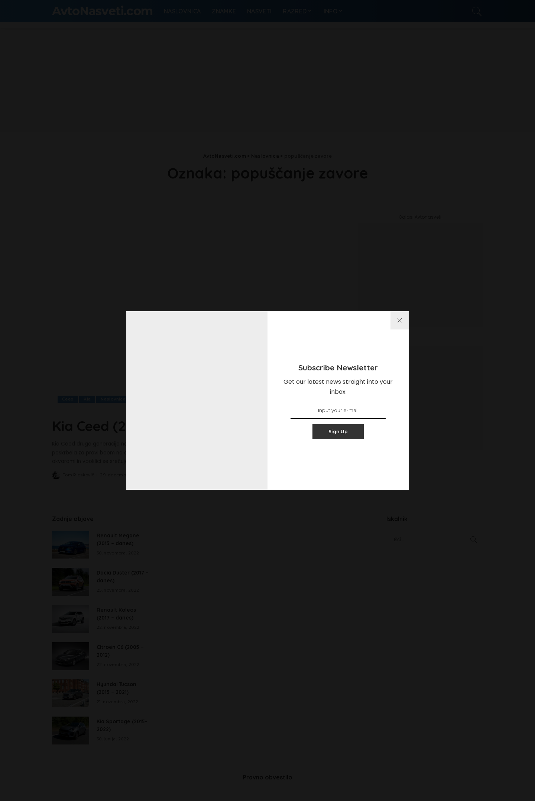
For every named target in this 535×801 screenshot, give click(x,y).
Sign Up (338, 431)
